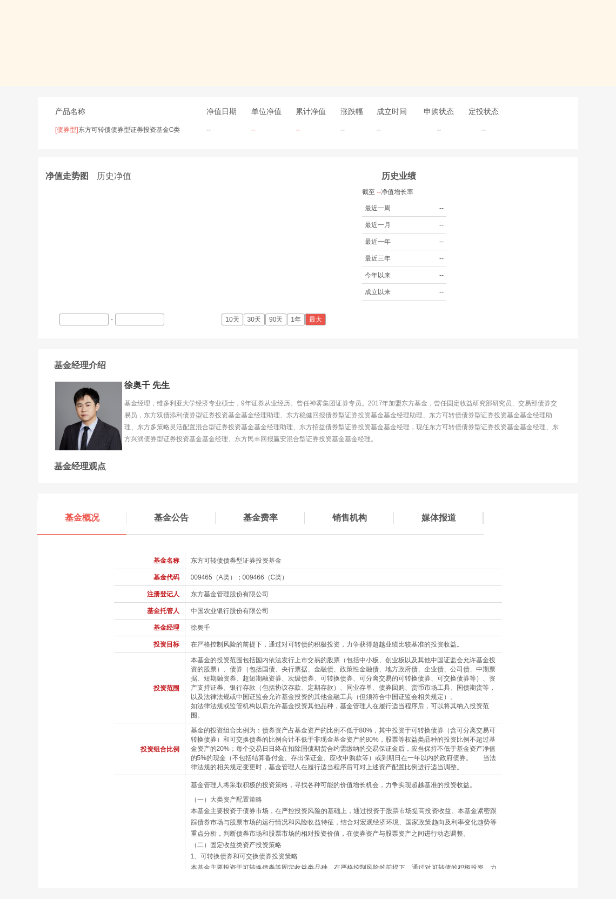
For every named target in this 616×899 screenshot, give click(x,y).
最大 (316, 319)
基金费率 (274, 518)
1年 (297, 319)
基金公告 (185, 518)
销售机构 (363, 518)
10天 (232, 319)
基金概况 (96, 518)
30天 (255, 319)
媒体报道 (452, 518)
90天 (276, 319)
